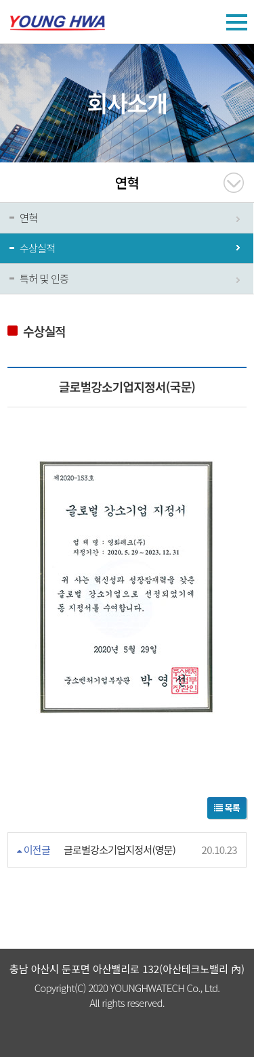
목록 (227, 807)
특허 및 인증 (44, 278)
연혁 (28, 217)
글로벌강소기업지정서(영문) (119, 849)
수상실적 (37, 248)
